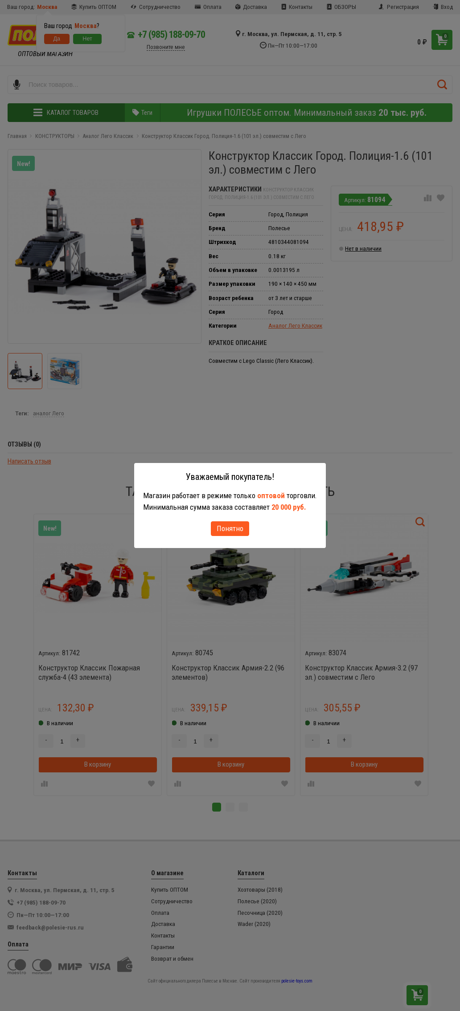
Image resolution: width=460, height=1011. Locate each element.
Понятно (230, 528)
